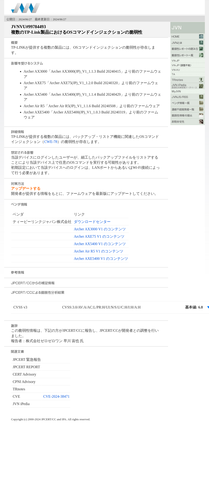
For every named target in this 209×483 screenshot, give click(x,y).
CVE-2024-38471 (56, 396)
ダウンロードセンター (92, 222)
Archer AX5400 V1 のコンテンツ (100, 244)
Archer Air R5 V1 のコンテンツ (98, 251)
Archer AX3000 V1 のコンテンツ (100, 229)
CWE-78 (50, 142)
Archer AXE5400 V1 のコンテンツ (101, 259)
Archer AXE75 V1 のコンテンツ (99, 236)
